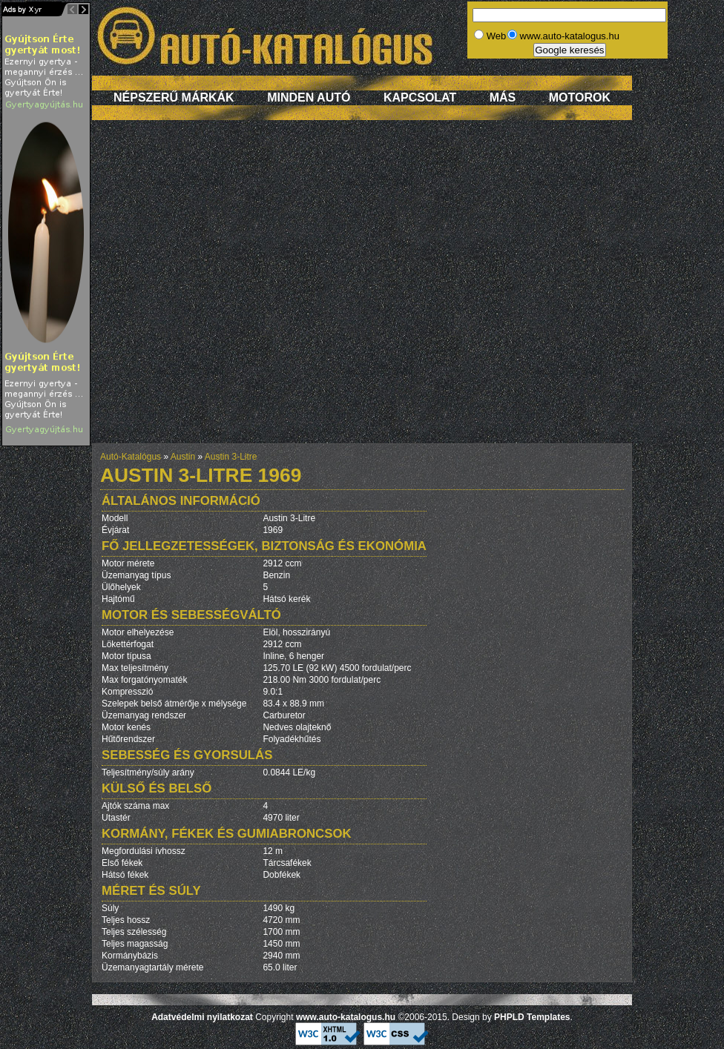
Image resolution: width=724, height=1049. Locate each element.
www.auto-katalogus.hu (345, 1017)
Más (503, 97)
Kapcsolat (420, 97)
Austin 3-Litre (231, 456)
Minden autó (308, 97)
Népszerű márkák (173, 97)
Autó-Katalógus (130, 456)
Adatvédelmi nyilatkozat (202, 1017)
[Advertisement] (154, 289)
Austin (183, 456)
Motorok (580, 97)
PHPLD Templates (532, 1017)
